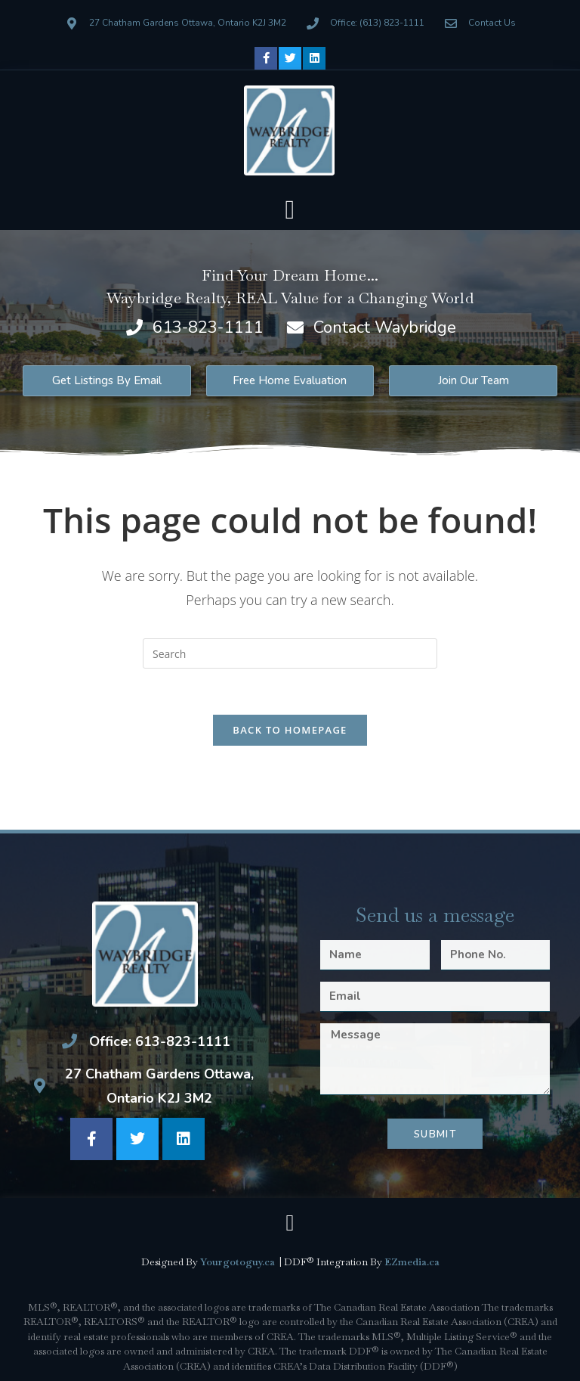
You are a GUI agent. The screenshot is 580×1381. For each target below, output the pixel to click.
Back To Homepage (290, 730)
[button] (290, 211)
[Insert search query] (290, 653)
